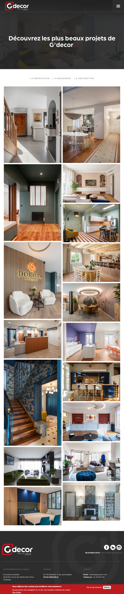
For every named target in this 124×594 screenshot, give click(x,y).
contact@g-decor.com (98, 574)
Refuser (107, 588)
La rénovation (40, 78)
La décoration (84, 78)
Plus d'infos (16, 593)
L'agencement (62, 78)
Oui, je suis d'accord (94, 588)
